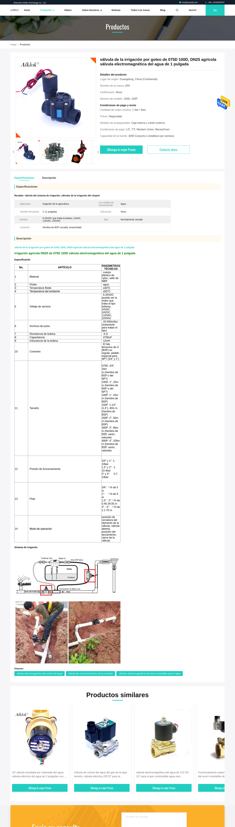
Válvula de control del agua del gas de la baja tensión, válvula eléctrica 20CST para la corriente (100, 774)
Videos (68, 10)
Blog (162, 10)
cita (215, 10)
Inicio (27, 10)
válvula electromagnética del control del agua (39, 673)
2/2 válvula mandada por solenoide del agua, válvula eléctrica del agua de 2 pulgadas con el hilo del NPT (39, 774)
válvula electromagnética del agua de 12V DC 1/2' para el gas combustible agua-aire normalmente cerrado (162, 774)
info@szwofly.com (188, 2)
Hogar (13, 44)
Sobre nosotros (91, 10)
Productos (47, 10)
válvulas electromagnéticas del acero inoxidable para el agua (149, 673)
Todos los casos (140, 10)
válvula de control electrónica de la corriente (90, 673)
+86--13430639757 (215, 2)
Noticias (116, 10)
